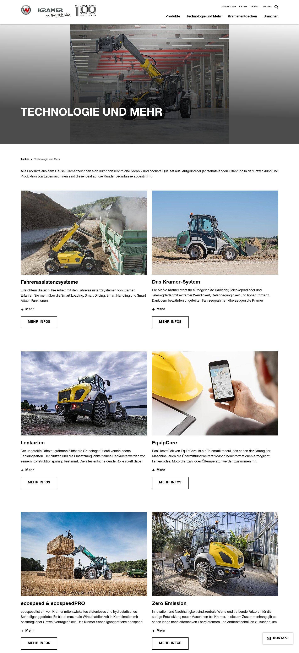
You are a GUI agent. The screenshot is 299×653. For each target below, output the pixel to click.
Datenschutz (108, 620)
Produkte (172, 16)
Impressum (41, 620)
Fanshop (255, 6)
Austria (25, 44)
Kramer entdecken (242, 16)
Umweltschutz (109, 628)
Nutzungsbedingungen (50, 628)
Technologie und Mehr (204, 16)
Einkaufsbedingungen (49, 635)
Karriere (243, 6)
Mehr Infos (39, 207)
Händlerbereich (175, 620)
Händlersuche (229, 6)
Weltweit (267, 6)
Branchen (270, 16)
